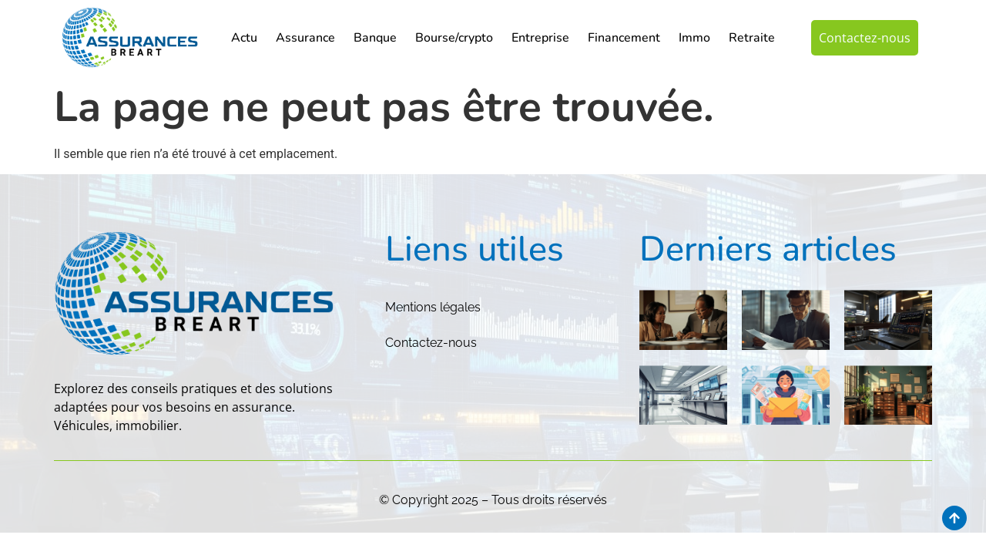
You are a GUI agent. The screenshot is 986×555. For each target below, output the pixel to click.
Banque (375, 37)
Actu (244, 37)
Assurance (305, 37)
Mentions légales (433, 307)
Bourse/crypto (454, 37)
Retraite (752, 37)
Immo (694, 37)
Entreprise (540, 37)
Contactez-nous (431, 342)
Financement (624, 37)
